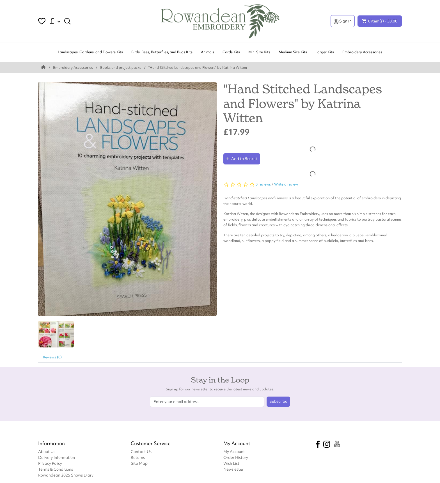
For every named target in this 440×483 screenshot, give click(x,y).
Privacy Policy (50, 463)
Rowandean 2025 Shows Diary (65, 475)
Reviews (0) (52, 357)
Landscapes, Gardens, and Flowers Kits (90, 52)
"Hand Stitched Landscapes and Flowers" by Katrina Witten (197, 67)
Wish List (231, 463)
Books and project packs (120, 67)
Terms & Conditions (55, 469)
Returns (138, 457)
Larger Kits (324, 52)
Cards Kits (231, 52)
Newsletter (233, 469)
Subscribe (278, 401)
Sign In (343, 21)
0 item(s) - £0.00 (379, 21)
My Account (234, 451)
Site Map (139, 463)
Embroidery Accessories (362, 52)
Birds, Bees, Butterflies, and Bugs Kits (161, 52)
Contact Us (141, 451)
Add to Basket (241, 158)
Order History (235, 457)
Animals (207, 52)
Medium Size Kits (293, 52)
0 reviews (263, 184)
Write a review (286, 184)
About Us (46, 451)
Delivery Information (56, 457)
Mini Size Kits (259, 52)
